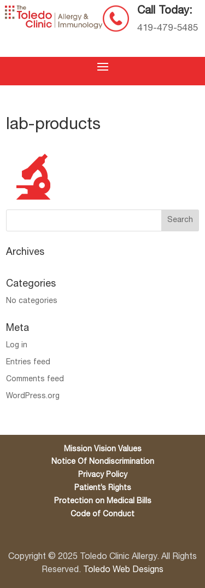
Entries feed (28, 362)
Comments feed (35, 379)
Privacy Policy (102, 475)
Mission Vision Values (103, 449)
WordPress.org (33, 396)
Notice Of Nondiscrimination (102, 461)
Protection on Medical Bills (102, 501)
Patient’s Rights (102, 488)
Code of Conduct (102, 514)
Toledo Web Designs (123, 570)
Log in (16, 345)
